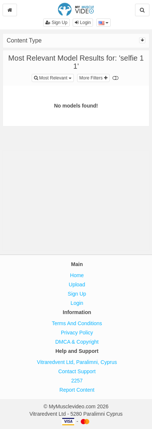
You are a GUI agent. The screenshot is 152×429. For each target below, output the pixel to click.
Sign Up (56, 22)
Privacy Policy (77, 333)
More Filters (93, 78)
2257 (77, 381)
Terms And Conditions (77, 323)
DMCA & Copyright (77, 342)
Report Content (76, 390)
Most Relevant (54, 77)
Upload (77, 284)
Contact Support (77, 371)
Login (83, 22)
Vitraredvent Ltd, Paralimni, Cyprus (77, 362)
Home (77, 275)
